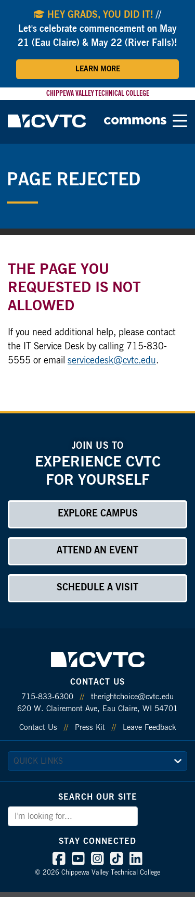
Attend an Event (97, 550)
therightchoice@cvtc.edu (132, 697)
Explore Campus (98, 514)
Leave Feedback (149, 727)
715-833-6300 (47, 697)
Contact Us (38, 727)
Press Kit (90, 727)
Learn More (97, 69)
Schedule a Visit (97, 587)
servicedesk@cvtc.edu (112, 360)
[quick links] (97, 761)
